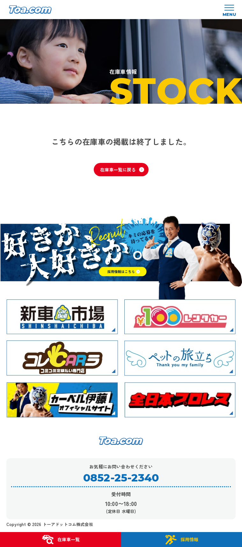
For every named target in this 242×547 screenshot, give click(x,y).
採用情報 (181, 539)
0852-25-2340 (121, 478)
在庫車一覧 (60, 539)
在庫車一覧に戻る (122, 169)
